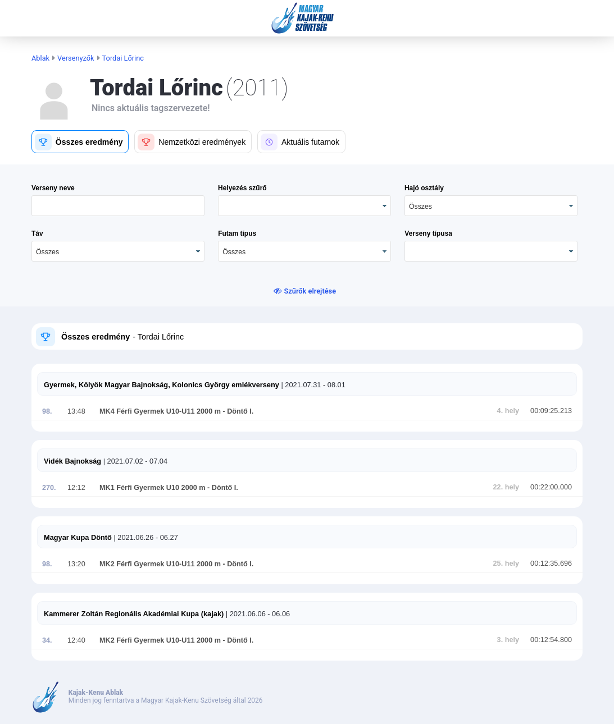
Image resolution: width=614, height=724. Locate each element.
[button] (80, 141)
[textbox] (117, 205)
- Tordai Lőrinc (157, 336)
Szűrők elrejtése (310, 291)
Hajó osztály (424, 188)
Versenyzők (75, 58)
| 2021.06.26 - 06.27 (145, 537)
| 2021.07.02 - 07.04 (134, 461)
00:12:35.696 (551, 563)
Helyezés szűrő (242, 188)
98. (47, 411)
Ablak (40, 58)
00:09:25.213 (551, 411)
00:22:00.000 (551, 487)
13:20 (76, 564)
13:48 (76, 411)
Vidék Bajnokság (72, 461)
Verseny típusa (428, 233)
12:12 (76, 488)
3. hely (508, 640)
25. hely (506, 563)
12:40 (76, 640)
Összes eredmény (95, 336)
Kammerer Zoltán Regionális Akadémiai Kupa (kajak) (134, 614)
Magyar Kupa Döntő (78, 537)
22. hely (506, 487)
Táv (37, 233)
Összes (420, 206)
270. (49, 488)
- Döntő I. (237, 411)
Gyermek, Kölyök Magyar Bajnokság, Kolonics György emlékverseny (161, 385)
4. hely (508, 411)
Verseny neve (53, 188)
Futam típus (237, 233)
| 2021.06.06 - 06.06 (257, 614)
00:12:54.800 (551, 640)
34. (47, 640)
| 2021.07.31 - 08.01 (312, 385)
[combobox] (490, 205)
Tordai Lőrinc (123, 58)
